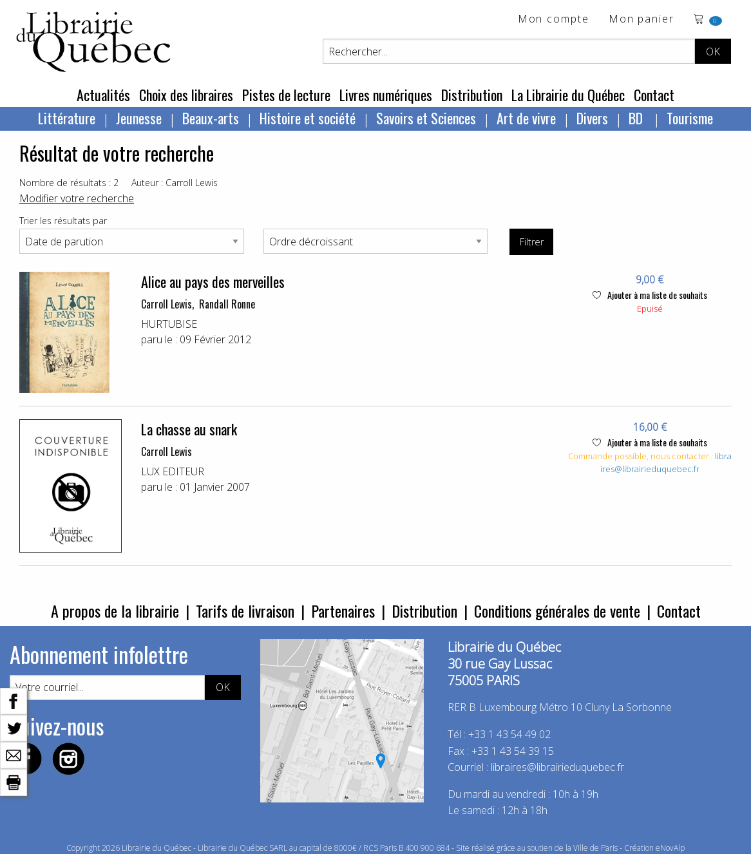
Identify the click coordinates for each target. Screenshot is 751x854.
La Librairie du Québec (568, 95)
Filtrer (532, 242)
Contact (654, 95)
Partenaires (343, 610)
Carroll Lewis (166, 304)
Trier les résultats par (63, 220)
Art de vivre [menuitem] (526, 118)
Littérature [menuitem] (66, 118)
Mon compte (553, 20)
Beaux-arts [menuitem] (210, 118)
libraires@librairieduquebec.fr (666, 462)
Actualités (103, 95)
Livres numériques (385, 95)
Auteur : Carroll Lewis (174, 182)
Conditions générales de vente (557, 610)
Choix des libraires (186, 95)
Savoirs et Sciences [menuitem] (426, 118)
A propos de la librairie (115, 610)
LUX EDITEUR (172, 471)
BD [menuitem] (637, 118)
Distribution (471, 95)
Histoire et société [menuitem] (308, 118)
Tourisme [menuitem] (690, 118)
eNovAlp (670, 847)
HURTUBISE (169, 324)
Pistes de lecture (286, 95)
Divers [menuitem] (592, 118)
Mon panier (641, 20)
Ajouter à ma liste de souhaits (650, 294)
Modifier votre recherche (76, 198)
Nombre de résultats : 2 (69, 182)
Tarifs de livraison (245, 610)
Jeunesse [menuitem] (139, 118)
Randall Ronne (227, 304)
